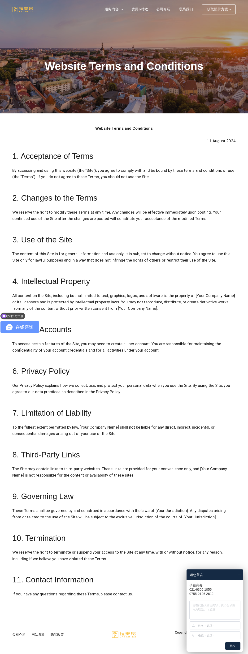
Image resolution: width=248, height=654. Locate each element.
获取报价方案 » (219, 9)
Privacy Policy (32, 385)
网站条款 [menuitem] (38, 635)
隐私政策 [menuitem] (57, 635)
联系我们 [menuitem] (186, 9)
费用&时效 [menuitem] (139, 9)
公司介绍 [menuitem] (163, 9)
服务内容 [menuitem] (114, 9)
